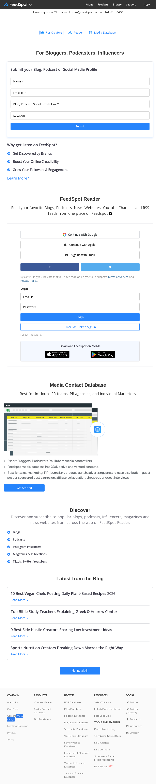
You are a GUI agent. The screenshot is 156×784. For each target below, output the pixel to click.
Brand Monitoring (104, 729)
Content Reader (43, 702)
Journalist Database (76, 729)
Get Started (24, 488)
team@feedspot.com (85, 12)
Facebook (133, 719)
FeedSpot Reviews (17, 725)
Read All (80, 670)
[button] (80, 235)
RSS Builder (103, 766)
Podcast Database (74, 715)
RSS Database (72, 702)
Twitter (132, 702)
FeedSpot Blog (102, 715)
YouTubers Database (76, 735)
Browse (117, 4)
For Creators (51, 32)
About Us (12, 702)
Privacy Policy (28, 281)
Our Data (12, 709)
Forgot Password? (31, 334)
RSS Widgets (101, 742)
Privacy (11, 732)
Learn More (18, 178)
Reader (75, 32)
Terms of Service (118, 277)
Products (103, 4)
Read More (19, 600)
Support (131, 4)
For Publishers (42, 719)
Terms (10, 739)
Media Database (102, 32)
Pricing (89, 4)
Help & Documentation (107, 709)
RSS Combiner (102, 749)
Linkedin (133, 732)
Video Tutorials (102, 702)
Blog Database (72, 709)
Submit (80, 126)
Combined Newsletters (107, 735)
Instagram (134, 725)
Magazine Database (76, 722)
